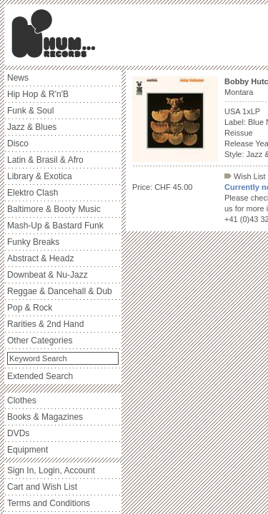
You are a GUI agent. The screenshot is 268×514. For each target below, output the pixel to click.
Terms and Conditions (48, 503)
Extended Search (40, 376)
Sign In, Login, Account (51, 470)
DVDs (18, 433)
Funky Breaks (33, 242)
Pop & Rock (29, 308)
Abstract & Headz (40, 258)
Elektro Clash (32, 193)
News (18, 78)
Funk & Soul (30, 111)
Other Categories (39, 341)
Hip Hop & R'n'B (38, 94)
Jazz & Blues (31, 127)
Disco (18, 143)
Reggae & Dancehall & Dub (59, 291)
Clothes (21, 400)
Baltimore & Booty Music (54, 209)
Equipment (27, 450)
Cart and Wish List (42, 487)
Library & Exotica (39, 176)
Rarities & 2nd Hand (45, 324)
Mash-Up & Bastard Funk (55, 226)
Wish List (245, 176)
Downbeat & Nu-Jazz (47, 275)
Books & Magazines (45, 417)
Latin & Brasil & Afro (45, 160)
